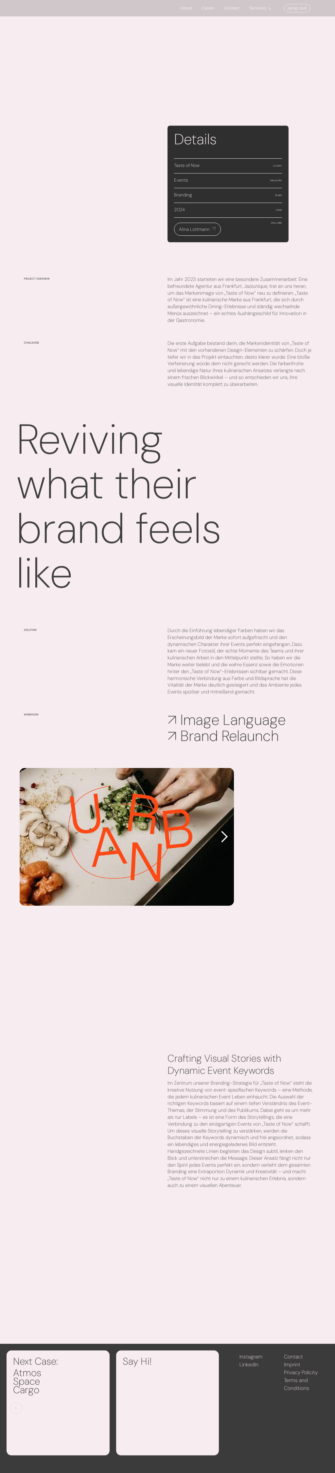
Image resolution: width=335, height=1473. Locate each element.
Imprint (292, 1368)
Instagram (250, 1360)
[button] (263, 8)
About (186, 8)
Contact (231, 8)
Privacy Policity (301, 1376)
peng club (297, 8)
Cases (208, 8)
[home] (14, 8)
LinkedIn (248, 1368)
